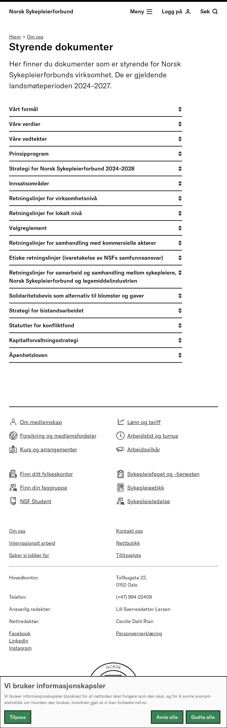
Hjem (15, 37)
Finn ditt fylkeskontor (46, 473)
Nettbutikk (128, 543)
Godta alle (203, 717)
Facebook (20, 633)
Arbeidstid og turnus (152, 435)
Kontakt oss (129, 531)
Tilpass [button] (18, 717)
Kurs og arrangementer (48, 449)
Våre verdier (24, 123)
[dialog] (113, 702)
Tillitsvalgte (128, 555)
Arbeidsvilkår (143, 449)
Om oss (35, 37)
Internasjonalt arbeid (32, 543)
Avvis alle (167, 717)
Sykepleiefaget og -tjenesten (163, 473)
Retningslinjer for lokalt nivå (45, 213)
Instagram (20, 648)
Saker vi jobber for (29, 555)
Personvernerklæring (139, 633)
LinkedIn (18, 641)
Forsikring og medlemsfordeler (58, 435)
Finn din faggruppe (43, 487)
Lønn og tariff (144, 422)
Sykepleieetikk (145, 487)
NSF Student (35, 501)
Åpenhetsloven (28, 355)
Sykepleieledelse (148, 501)
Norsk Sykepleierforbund (41, 11)
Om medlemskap (41, 422)
